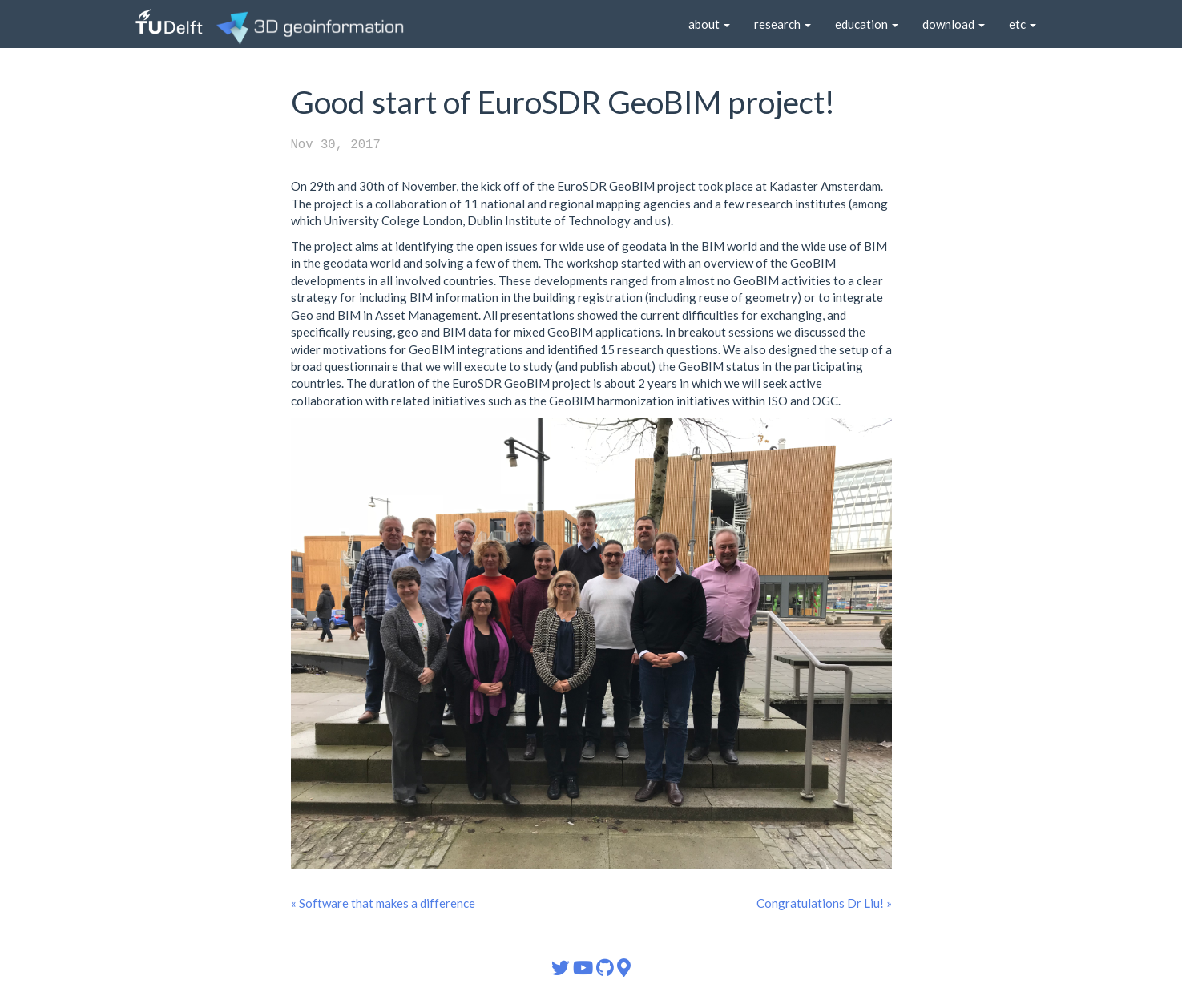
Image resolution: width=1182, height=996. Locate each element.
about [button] (709, 24)
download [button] (953, 24)
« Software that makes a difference (383, 903)
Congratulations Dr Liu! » (824, 903)
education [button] (866, 24)
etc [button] (1022, 24)
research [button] (782, 24)
